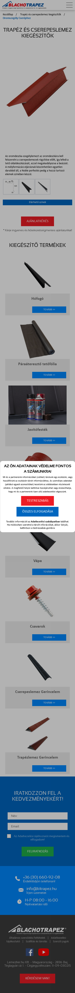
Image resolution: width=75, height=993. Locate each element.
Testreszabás (37, 501)
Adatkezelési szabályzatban (45, 521)
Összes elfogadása (37, 512)
